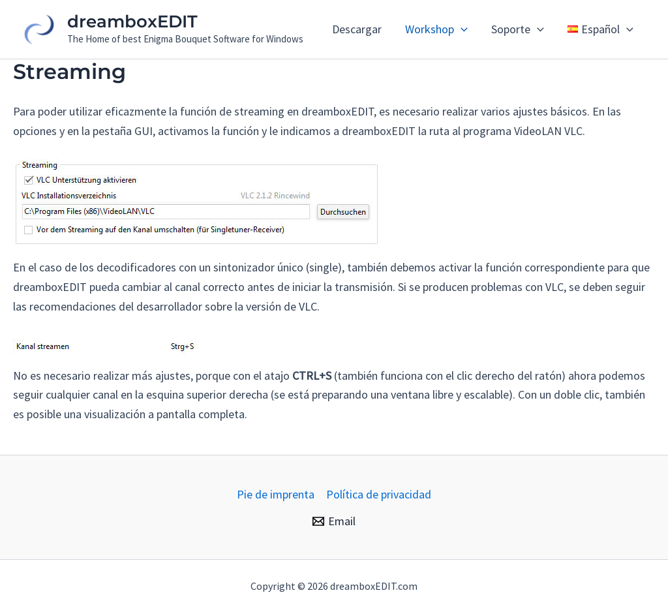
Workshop (436, 29)
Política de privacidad (378, 494)
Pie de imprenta (275, 494)
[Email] (334, 521)
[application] (461, 29)
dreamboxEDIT (132, 21)
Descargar (357, 29)
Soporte (517, 29)
